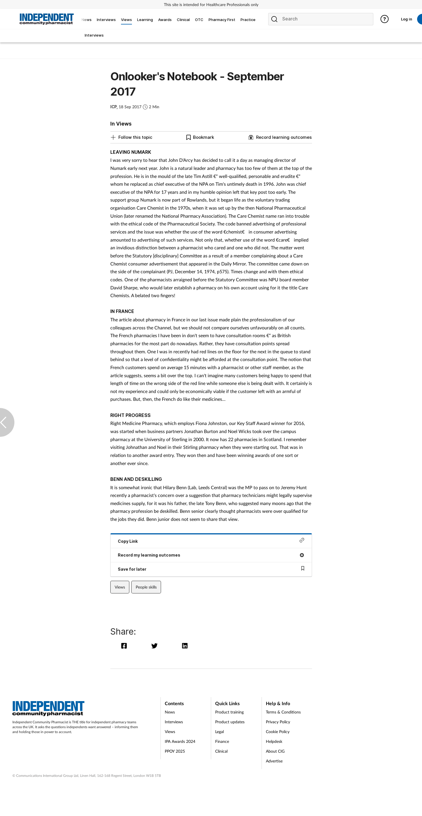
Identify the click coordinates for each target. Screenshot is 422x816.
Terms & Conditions (283, 711)
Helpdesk (274, 741)
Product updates (230, 721)
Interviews (174, 721)
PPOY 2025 (175, 751)
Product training (229, 711)
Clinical (221, 751)
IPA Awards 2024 (180, 741)
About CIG (275, 751)
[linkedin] (185, 646)
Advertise (274, 760)
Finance (222, 741)
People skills (146, 587)
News (170, 711)
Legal (219, 731)
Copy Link (211, 540)
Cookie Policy (277, 731)
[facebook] (125, 646)
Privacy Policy (278, 721)
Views (120, 587)
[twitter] (156, 646)
